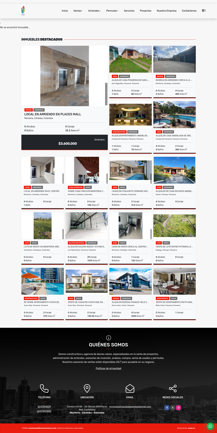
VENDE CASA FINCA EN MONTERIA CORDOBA (86, 191)
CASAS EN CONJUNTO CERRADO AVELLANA (130, 191)
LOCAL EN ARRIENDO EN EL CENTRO (41, 191)
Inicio (65, 10)
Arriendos (93, 10)
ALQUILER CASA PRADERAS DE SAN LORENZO (130, 80)
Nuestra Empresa (166, 10)
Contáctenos (189, 10)
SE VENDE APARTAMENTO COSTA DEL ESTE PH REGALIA (42, 302)
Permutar (111, 10)
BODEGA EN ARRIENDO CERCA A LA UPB (174, 80)
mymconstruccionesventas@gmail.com (130, 406)
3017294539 (44, 406)
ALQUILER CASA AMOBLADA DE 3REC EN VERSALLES (174, 135)
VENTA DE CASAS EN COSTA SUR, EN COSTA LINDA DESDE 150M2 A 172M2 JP (86, 302)
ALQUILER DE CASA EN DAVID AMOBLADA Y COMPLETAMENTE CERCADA (174, 191)
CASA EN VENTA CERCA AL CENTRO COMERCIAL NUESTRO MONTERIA (130, 246)
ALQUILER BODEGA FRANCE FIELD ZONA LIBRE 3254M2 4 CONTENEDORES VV (130, 302)
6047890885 (44, 411)
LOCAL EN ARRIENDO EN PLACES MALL (52, 114)
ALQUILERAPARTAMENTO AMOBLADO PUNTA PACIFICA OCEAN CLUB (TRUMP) (130, 135)
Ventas (77, 10)
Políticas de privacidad (108, 368)
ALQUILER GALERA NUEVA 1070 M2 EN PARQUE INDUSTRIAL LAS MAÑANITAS (86, 246)
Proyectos (145, 10)
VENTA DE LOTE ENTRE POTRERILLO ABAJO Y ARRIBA (174, 246)
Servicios (129, 10)
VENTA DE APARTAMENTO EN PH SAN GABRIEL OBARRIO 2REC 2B (174, 302)
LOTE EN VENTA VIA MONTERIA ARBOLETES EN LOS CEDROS (42, 246)
